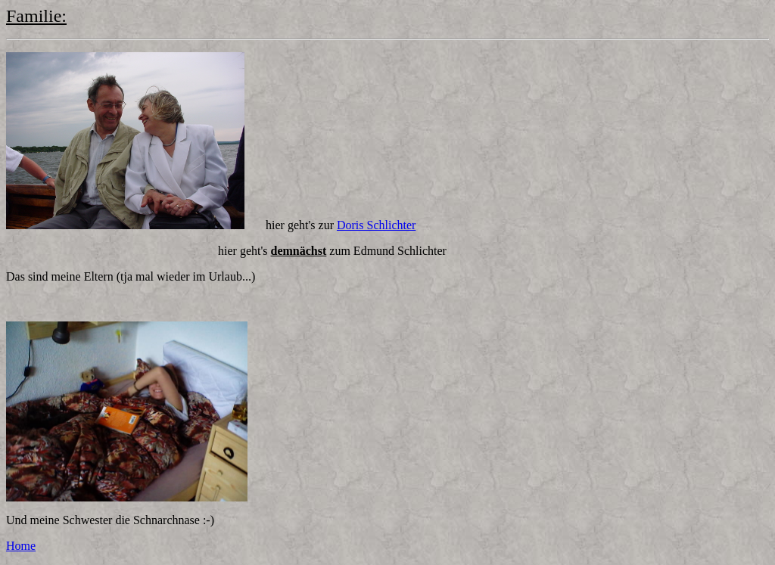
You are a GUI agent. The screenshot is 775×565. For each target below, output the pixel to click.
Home (21, 545)
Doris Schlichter (376, 225)
